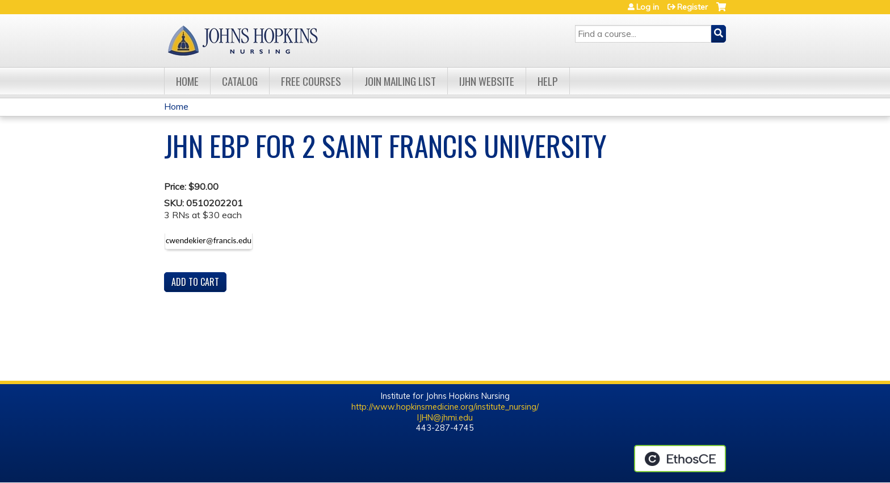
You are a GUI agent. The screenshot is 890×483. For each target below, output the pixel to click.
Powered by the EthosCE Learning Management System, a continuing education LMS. (680, 458)
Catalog (240, 81)
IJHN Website (486, 81)
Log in (647, 7)
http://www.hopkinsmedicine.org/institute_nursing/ (445, 407)
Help (548, 81)
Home (187, 81)
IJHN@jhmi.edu (445, 418)
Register (692, 7)
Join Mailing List (400, 81)
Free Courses (311, 81)
